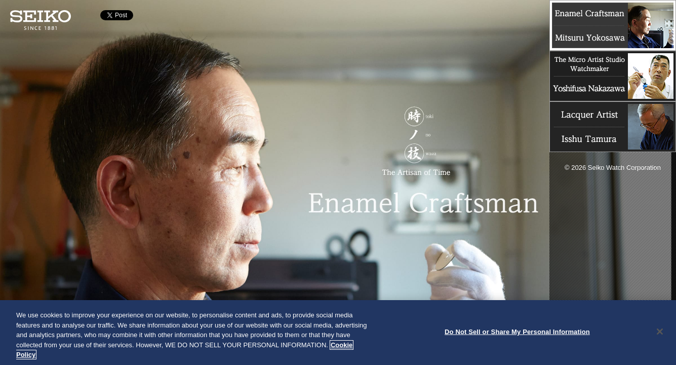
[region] (338, 332)
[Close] (660, 331)
